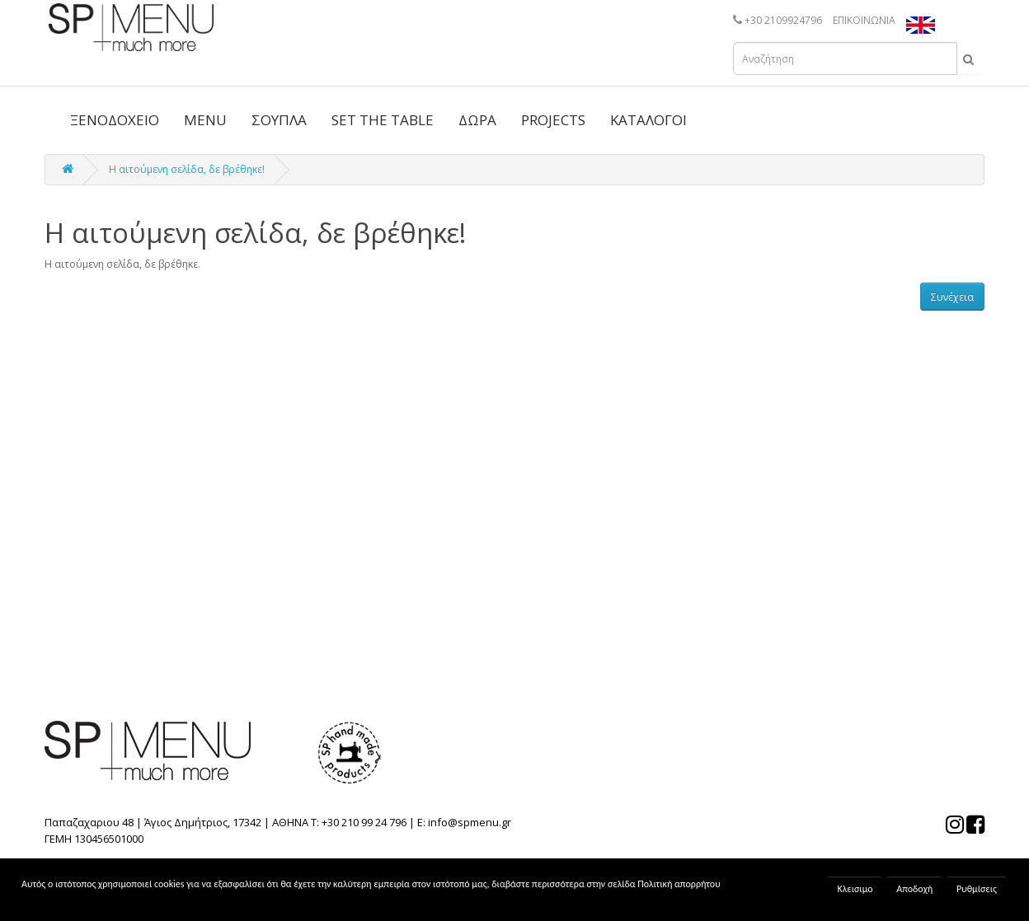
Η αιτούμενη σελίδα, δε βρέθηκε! (187, 169)
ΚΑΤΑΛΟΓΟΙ (648, 119)
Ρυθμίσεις (976, 889)
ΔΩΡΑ (477, 119)
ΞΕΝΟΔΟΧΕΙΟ (114, 119)
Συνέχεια (952, 297)
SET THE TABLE (382, 119)
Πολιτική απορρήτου (678, 884)
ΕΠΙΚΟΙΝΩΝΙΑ (864, 20)
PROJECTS (553, 119)
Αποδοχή (914, 889)
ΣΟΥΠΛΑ (279, 119)
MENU (205, 119)
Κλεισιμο (854, 889)
